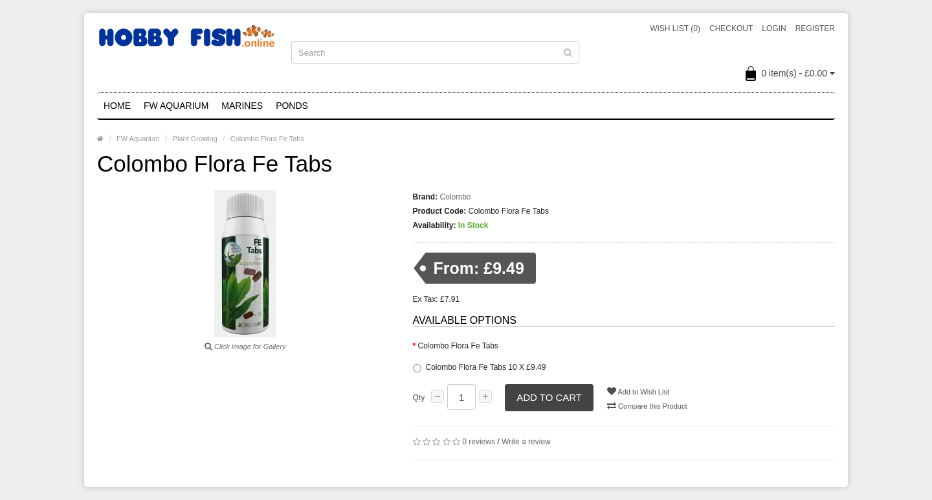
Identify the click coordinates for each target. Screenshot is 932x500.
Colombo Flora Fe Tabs (267, 138)
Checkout (731, 28)
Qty (419, 397)
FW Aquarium (176, 105)
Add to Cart (549, 397)
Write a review (526, 441)
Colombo (455, 196)
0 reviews (478, 441)
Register (815, 28)
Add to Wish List (638, 391)
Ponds (292, 105)
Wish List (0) (675, 28)
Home (117, 105)
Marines (242, 105)
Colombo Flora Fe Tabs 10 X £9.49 (479, 367)
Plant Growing (195, 138)
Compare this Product (647, 405)
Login (774, 28)
